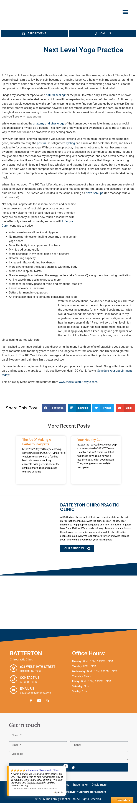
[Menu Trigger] (125, 11)
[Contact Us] (13, 679)
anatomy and (41, 123)
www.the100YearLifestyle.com (78, 382)
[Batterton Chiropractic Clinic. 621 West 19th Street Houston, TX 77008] (68, 602)
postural (42, 143)
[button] (54, 408)
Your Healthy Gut (89, 440)
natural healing (55, 95)
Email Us (27, 688)
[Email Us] (13, 690)
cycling (70, 143)
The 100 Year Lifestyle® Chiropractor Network (76, 792)
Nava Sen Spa (94, 193)
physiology (57, 123)
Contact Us (29, 677)
